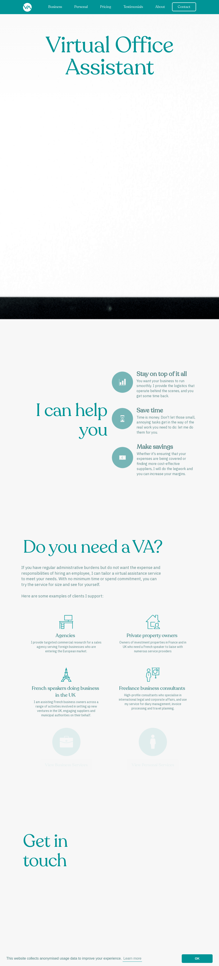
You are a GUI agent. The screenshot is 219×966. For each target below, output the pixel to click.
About (160, 7)
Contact (184, 7)
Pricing (105, 7)
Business (55, 7)
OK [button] (197, 958)
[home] (27, 7)
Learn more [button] (132, 958)
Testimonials (133, 7)
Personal (81, 7)
